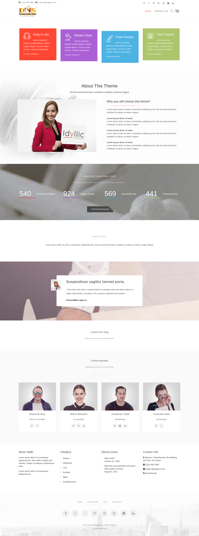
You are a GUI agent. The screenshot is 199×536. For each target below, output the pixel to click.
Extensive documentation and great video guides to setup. (119, 467)
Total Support (165, 55)
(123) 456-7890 (26, 2)
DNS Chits (87, 525)
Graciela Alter (161, 414)
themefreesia (150, 473)
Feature (66, 458)
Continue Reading (100, 209)
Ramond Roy (37, 414)
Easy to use (41, 55)
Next (104, 375)
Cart (105, 502)
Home (148, 11)
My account (92, 502)
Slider (65, 477)
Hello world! (109, 458)
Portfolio (66, 472)
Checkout (117, 502)
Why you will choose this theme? (174, 101)
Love (65, 468)
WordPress (102, 529)
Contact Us (161, 11)
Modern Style (83, 63)
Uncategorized (69, 482)
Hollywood (67, 463)
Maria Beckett (78, 414)
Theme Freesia (110, 525)
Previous (95, 375)
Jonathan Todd (120, 414)
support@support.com (45, 2)
